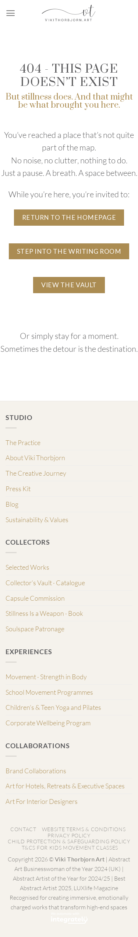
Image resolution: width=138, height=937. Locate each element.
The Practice (23, 442)
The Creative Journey (36, 473)
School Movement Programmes (49, 692)
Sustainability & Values (37, 520)
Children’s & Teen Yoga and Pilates (53, 707)
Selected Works (27, 567)
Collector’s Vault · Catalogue (45, 583)
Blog (12, 504)
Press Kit (18, 489)
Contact (23, 829)
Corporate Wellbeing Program (48, 723)
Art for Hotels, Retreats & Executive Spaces (65, 786)
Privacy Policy (69, 835)
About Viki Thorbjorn (35, 458)
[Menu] (10, 13)
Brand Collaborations (36, 771)
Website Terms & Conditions (84, 829)
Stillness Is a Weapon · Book (44, 613)
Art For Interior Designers (42, 801)
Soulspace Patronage (35, 629)
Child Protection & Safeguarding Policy (69, 841)
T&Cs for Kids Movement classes (70, 847)
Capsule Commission (35, 598)
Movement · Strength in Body (46, 677)
